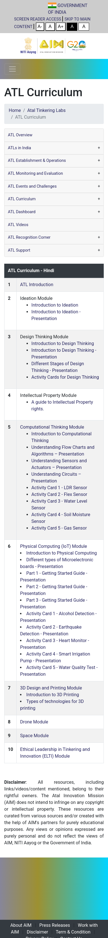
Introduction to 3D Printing (52, 694)
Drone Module (34, 722)
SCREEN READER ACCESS (37, 19)
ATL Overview (20, 135)
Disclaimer (37, 932)
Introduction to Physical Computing (61, 553)
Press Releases (54, 925)
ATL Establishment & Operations (37, 160)
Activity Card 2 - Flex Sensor (59, 494)
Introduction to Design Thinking (62, 343)
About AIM (20, 925)
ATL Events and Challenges (32, 186)
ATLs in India (19, 148)
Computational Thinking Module (52, 427)
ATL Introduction (36, 284)
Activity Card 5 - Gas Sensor (59, 528)
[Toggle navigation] (12, 69)
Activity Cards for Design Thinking (65, 377)
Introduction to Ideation (54, 305)
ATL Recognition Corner (29, 237)
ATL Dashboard (22, 212)
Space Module (34, 735)
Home (15, 110)
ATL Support (19, 250)
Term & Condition (73, 932)
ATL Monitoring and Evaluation (35, 173)
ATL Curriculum (22, 199)
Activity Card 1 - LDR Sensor (59, 487)
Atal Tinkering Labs (46, 110)
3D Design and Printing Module (51, 688)
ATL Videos (18, 224)
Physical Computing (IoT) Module (53, 546)
